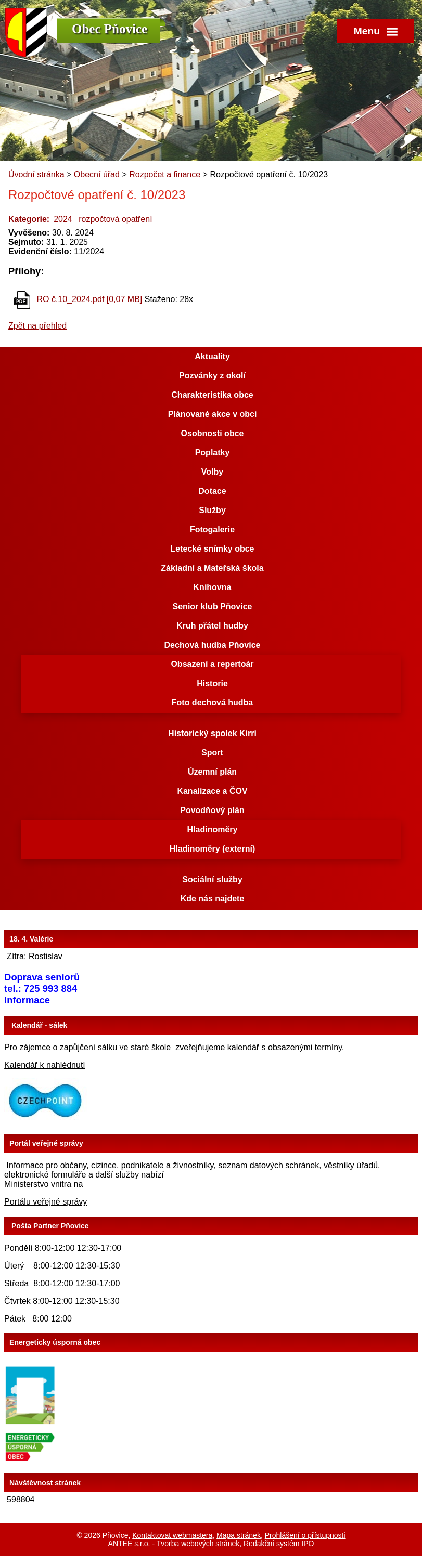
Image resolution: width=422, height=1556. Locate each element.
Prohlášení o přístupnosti (305, 1535)
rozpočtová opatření (115, 219)
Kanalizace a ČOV (212, 791)
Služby (212, 510)
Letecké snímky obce (212, 548)
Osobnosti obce (212, 433)
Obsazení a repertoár (212, 664)
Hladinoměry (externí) (212, 848)
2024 (63, 219)
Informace (27, 1000)
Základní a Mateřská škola (212, 568)
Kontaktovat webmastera (172, 1535)
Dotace (212, 491)
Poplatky (212, 452)
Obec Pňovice (109, 29)
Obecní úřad (97, 174)
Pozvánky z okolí (212, 375)
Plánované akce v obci (212, 414)
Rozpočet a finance (164, 174)
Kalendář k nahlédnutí (44, 1065)
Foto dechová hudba (212, 702)
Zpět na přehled (37, 325)
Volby (212, 471)
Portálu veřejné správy (45, 1201)
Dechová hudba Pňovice (212, 644)
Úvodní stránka (36, 174)
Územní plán (212, 771)
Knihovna (213, 587)
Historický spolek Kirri (212, 733)
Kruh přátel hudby (212, 625)
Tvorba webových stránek (198, 1543)
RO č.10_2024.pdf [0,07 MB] (89, 299)
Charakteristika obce (212, 394)
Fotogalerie (212, 529)
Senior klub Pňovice (212, 606)
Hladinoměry (212, 829)
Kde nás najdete (213, 898)
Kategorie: (28, 219)
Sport (212, 752)
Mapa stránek (238, 1535)
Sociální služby (212, 879)
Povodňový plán (212, 810)
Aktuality (212, 356)
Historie (212, 683)
